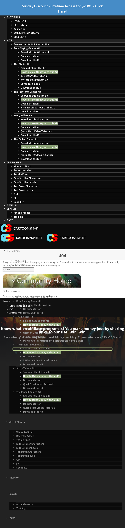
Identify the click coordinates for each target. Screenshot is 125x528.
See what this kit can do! (35, 95)
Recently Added (23, 170)
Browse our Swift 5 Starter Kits (31, 44)
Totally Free (20, 174)
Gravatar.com (50, 296)
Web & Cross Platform (26, 33)
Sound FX (19, 202)
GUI (16, 194)
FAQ (11, 309)
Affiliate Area (15, 312)
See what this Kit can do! (35, 52)
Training (18, 216)
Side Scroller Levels (25, 182)
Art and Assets (22, 212)
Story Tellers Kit (23, 115)
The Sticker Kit (22, 64)
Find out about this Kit (34, 68)
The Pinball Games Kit (26, 139)
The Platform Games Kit (27, 91)
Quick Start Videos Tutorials (37, 155)
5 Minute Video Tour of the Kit (38, 107)
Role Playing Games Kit (27, 48)
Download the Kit (31, 60)
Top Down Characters (26, 186)
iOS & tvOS (20, 21)
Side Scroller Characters (27, 178)
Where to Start (22, 166)
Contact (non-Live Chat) (21, 305)
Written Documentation (34, 79)
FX (15, 198)
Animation (19, 29)
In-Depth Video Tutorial (34, 76)
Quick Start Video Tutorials (36, 131)
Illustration (20, 25)
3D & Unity (20, 36)
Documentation (30, 56)
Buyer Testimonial (31, 83)
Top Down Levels (23, 190)
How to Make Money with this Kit (39, 72)
